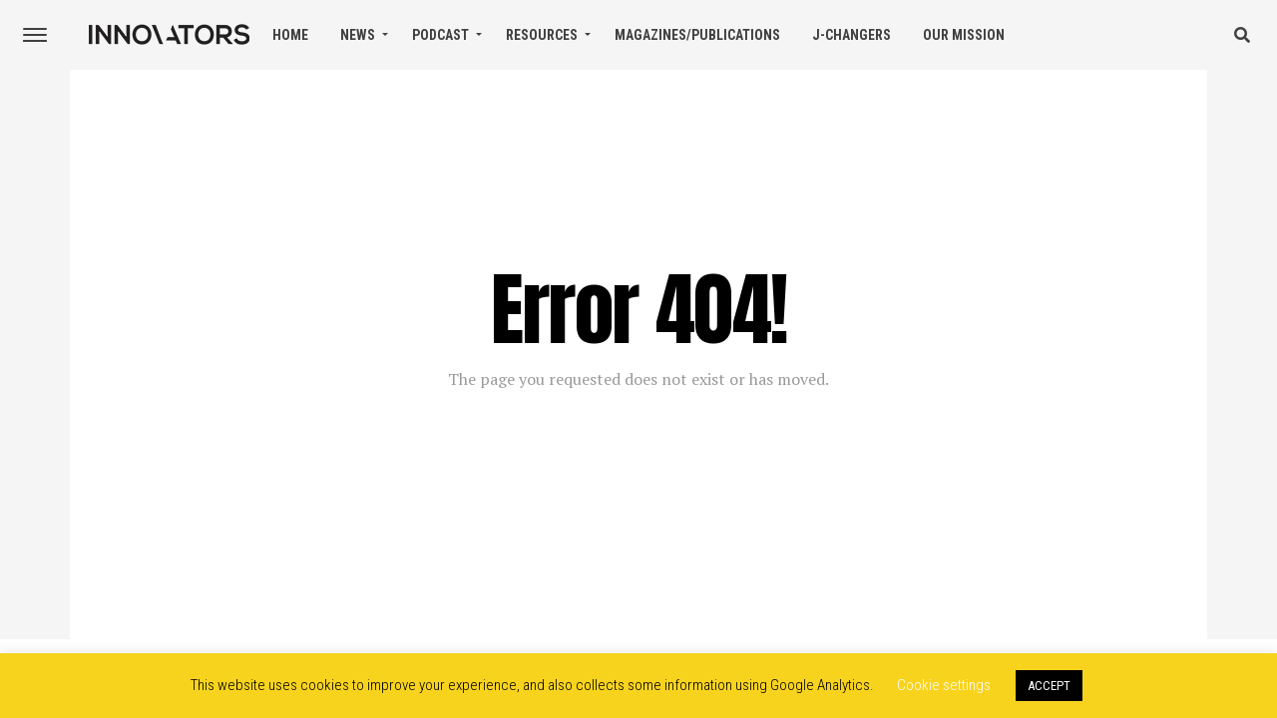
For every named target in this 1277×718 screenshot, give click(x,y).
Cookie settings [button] (944, 685)
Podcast (440, 35)
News (357, 35)
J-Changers (851, 35)
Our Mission (964, 35)
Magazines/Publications (697, 35)
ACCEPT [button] (1049, 685)
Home (290, 35)
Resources (542, 35)
